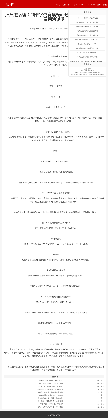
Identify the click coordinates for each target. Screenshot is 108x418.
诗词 (81, 5)
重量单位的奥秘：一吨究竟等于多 (87, 35)
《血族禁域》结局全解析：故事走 (50, 395)
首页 (58, 5)
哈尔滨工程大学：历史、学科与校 (50, 398)
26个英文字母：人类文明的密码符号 (50, 404)
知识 (99, 5)
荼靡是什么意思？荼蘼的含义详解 (50, 392)
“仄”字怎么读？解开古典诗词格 (87, 57)
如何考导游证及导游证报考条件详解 (90, 72)
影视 (105, 5)
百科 (87, 5)
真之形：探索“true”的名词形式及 (87, 52)
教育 (75, 5)
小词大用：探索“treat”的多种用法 (87, 18)
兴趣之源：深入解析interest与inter (87, 44)
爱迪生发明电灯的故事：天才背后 (50, 407)
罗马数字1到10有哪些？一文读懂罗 (50, 389)
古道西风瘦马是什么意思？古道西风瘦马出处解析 (90, 74)
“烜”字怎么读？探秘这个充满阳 (87, 31)
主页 (85, 69)
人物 (64, 5)
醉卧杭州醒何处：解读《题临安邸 (87, 26)
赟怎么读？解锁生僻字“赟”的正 (50, 386)
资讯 (93, 5)
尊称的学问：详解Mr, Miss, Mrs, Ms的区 (87, 39)
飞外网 (9, 4)
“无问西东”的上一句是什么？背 (50, 381)
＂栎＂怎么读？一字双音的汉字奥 (50, 383)
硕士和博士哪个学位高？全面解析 (50, 401)
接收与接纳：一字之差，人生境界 (87, 22)
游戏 (70, 5)
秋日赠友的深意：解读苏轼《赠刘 (87, 48)
